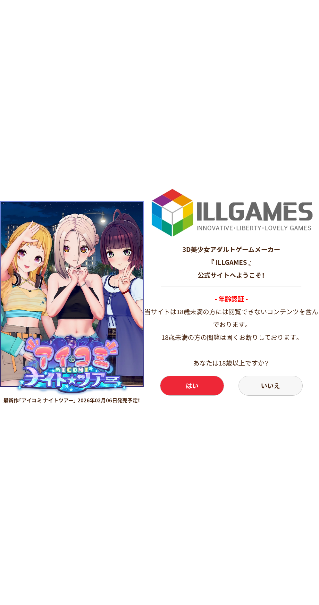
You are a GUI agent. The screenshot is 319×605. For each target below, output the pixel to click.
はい (192, 385)
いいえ (270, 385)
